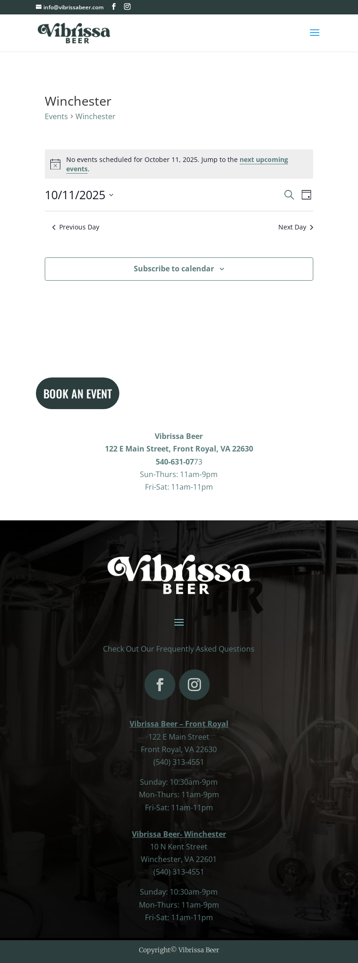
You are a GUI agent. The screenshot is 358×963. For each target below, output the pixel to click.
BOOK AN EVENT (77, 393)
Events (56, 116)
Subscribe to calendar (174, 268)
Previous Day (75, 226)
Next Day (295, 226)
